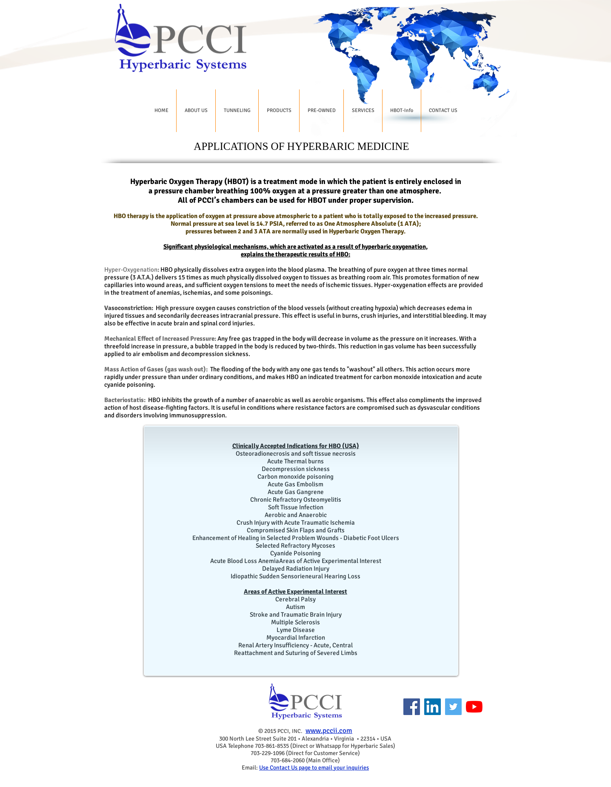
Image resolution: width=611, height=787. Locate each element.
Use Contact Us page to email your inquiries (314, 767)
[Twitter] (453, 706)
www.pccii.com (329, 730)
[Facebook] (411, 706)
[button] (196, 110)
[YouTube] (474, 706)
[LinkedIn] (432, 706)
